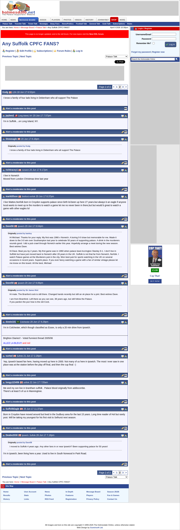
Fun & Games (113, 495)
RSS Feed (49, 499)
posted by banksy (24, 233)
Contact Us (112, 499)
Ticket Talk (32, 24)
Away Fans (55, 24)
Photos (48, 495)
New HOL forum (96, 34)
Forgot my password (141, 52)
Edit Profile (26, 51)
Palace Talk (7, 24)
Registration (71, 499)
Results (6, 495)
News (47, 492)
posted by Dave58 (24, 442)
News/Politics (68, 24)
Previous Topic (10, 56)
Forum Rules (64, 51)
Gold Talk (106, 24)
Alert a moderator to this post (21, 108)
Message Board (27, 27)
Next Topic (26, 56)
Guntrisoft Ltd (96, 528)
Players (89, 495)
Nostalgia (44, 24)
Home (16, 27)
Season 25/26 (113, 492)
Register (10, 51)
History (6, 499)
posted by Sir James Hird (27, 290)
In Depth (69, 492)
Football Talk (81, 24)
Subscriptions (119, 24)
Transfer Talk (20, 24)
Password (146, 39)
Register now (158, 52)
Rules (129, 24)
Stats (26, 495)
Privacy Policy (92, 499)
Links (26, 499)
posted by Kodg (23, 146)
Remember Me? (143, 43)
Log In (79, 51)
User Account (30, 492)
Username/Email (143, 34)
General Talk (94, 24)
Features (69, 495)
